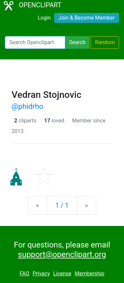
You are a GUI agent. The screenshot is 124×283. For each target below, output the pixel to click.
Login (44, 18)
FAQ (24, 273)
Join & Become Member (87, 18)
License (62, 273)
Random (105, 42)
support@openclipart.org (62, 254)
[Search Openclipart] (35, 42)
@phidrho (27, 106)
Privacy (41, 273)
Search (77, 42)
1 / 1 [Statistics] (62, 205)
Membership (89, 273)
